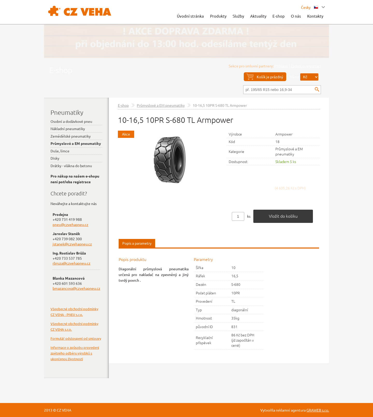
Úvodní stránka (190, 15)
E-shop (278, 15)
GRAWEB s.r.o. (317, 410)
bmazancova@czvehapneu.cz (76, 288)
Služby (238, 15)
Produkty (218, 15)
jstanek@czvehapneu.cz (72, 244)
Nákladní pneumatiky (68, 128)
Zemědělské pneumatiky (71, 136)
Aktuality (258, 15)
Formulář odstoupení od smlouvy (76, 338)
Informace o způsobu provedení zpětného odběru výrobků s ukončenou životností (75, 353)
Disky (55, 158)
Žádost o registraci (306, 65)
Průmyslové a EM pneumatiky (161, 105)
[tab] (137, 243)
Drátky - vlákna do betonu (71, 165)
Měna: (294, 76)
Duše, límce (60, 151)
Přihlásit (281, 65)
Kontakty (315, 15)
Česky (309, 7)
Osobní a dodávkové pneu (71, 121)
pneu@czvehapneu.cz (70, 224)
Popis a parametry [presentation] (137, 243)
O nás (296, 15)
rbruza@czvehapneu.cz (71, 263)
